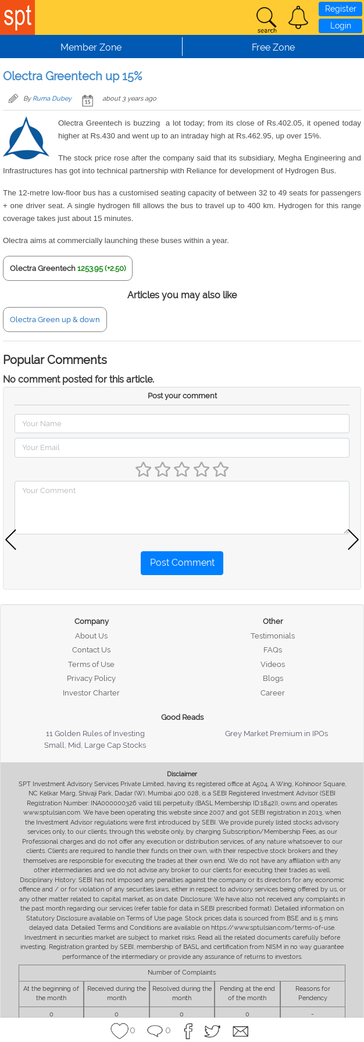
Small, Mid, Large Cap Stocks (95, 745)
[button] (298, 17)
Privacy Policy (91, 678)
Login (340, 25)
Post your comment (182, 395)
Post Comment (182, 562)
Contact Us (91, 649)
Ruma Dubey (52, 98)
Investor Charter (91, 692)
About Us (91, 635)
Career (272, 692)
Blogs (273, 678)
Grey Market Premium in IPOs (276, 733)
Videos (272, 664)
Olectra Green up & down (55, 319)
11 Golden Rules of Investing (95, 733)
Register (340, 8)
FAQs (272, 649)
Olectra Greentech (43, 268)
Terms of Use (91, 664)
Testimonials (273, 635)
